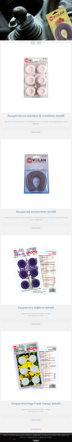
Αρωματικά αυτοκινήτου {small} (36, 211)
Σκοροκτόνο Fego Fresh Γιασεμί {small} (36, 403)
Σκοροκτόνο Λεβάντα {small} (36, 307)
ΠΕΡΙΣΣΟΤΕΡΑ (36, 132)
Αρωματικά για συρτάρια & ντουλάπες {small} (36, 115)
